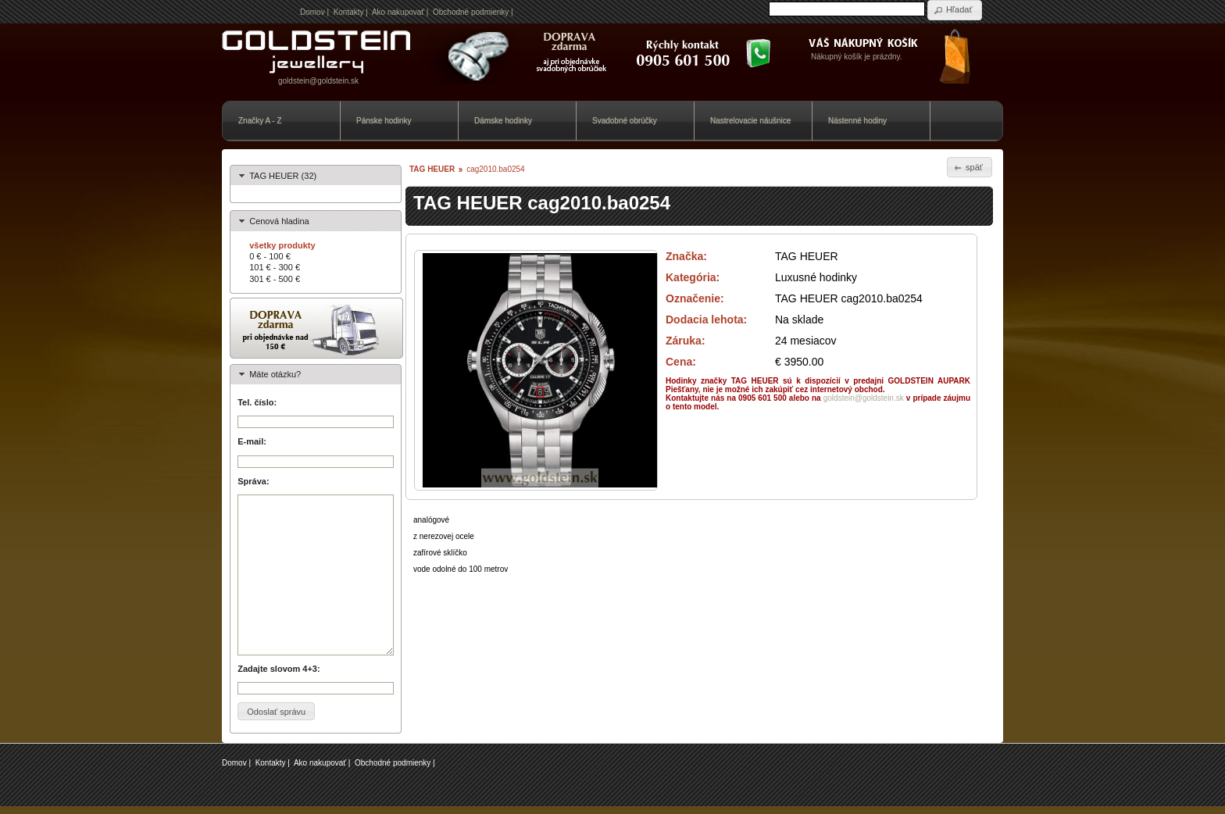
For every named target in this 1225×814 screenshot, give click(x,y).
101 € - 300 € (274, 267)
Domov (312, 12)
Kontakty (349, 12)
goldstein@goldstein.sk (318, 81)
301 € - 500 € (274, 279)
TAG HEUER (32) (282, 175)
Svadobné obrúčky (624, 120)
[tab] (316, 175)
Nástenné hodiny (857, 120)
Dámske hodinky (503, 120)
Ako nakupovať (398, 12)
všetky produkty (282, 245)
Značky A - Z (260, 120)
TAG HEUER (432, 169)
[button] (954, 10)
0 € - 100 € (270, 256)
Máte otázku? (275, 374)
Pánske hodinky (384, 120)
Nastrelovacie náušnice (750, 120)
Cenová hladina (279, 221)
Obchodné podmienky (471, 12)
